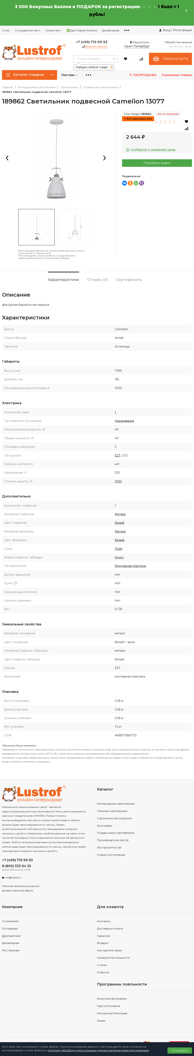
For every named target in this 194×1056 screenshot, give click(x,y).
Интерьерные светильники (36, 87)
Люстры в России (109, 847)
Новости (103, 972)
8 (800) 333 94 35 (16, 866)
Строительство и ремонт (114, 818)
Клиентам (54, 30)
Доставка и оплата (110, 928)
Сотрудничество (28, 30)
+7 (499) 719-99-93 (91, 42)
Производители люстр (113, 840)
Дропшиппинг (11, 935)
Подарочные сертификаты (115, 832)
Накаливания (124, 421)
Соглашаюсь (180, 1050)
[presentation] (7, 158)
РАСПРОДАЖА (143, 75)
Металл (120, 514)
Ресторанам (10, 950)
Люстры (69, 75)
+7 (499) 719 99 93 (17, 860)
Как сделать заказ (109, 950)
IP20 (118, 481)
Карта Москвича (108, 1006)
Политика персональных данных (21, 886)
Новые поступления (111, 854)
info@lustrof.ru (13, 877)
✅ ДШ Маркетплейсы (82, 30)
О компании (10, 921)
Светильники (69, 87)
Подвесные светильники (100, 87)
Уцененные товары (177, 75)
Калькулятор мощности (113, 957)
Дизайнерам (110, 30)
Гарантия (103, 935)
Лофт (119, 549)
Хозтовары (104, 825)
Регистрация (182, 30)
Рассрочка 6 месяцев (112, 1013)
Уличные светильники (112, 811)
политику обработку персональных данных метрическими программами (98, 1050)
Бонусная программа (112, 998)
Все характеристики (138, 118)
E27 (117, 455)
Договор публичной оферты (17, 890)
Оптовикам (10, 928)
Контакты (103, 921)
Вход (166, 30)
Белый (119, 523)
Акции (101, 1020)
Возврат (103, 943)
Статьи (102, 965)
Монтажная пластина (130, 566)
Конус (119, 557)
